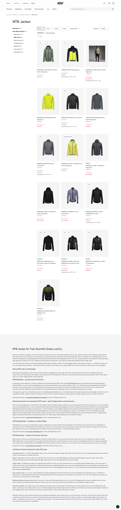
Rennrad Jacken (19, 40)
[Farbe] (65, 28)
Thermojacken (18, 49)
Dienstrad (25, 3)
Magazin (33, 3)
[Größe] (57, 28)
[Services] (18, 3)
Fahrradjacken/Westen (20, 31)
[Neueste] (104, 28)
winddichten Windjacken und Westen (36, 397)
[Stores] (10, 3)
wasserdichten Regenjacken (34, 417)
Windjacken (17, 46)
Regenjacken (18, 34)
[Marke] (41, 28)
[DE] (105, 3)
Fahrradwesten (18, 52)
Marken (54, 9)
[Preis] (49, 28)
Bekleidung (17, 28)
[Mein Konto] (109, 3)
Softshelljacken (18, 43)
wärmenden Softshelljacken (34, 431)
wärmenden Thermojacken (33, 445)
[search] (113, 9)
